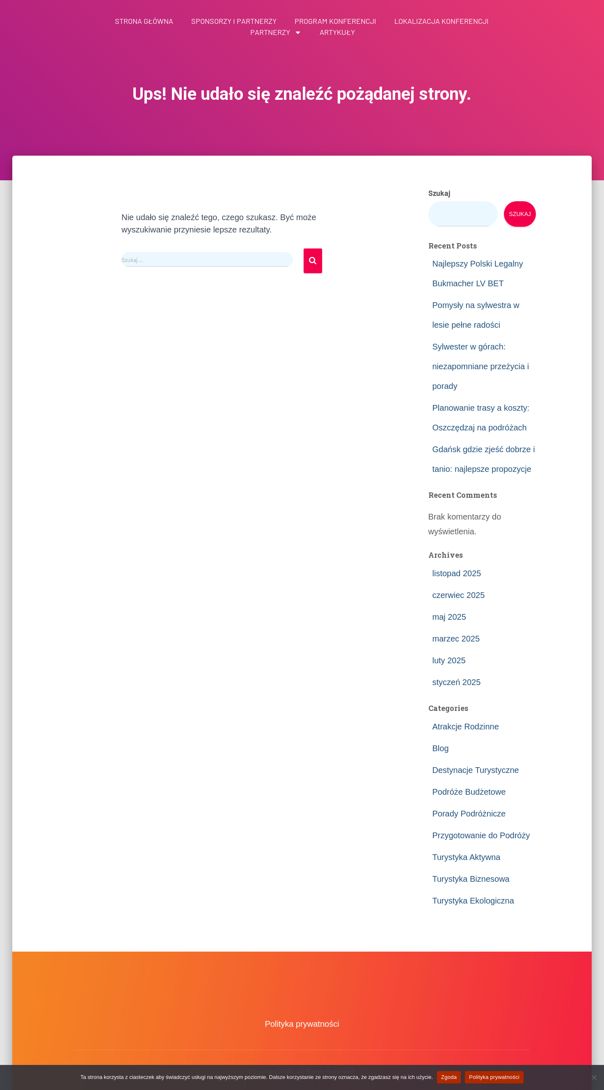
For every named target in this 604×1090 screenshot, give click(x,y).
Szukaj (439, 193)
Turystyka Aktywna (466, 857)
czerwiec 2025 (458, 595)
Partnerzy (276, 32)
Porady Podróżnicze (469, 813)
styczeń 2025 (456, 682)
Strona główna (144, 20)
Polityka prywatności (302, 1023)
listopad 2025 (456, 573)
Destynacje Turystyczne (475, 770)
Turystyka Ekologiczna (473, 900)
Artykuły (337, 32)
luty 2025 (449, 660)
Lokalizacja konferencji (441, 20)
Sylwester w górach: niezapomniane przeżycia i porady (480, 366)
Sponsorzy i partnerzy (234, 20)
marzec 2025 (456, 638)
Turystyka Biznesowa (471, 878)
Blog (440, 748)
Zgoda (449, 1077)
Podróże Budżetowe (469, 791)
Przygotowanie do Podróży (481, 835)
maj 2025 (449, 616)
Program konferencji (335, 20)
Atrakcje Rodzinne (465, 726)
